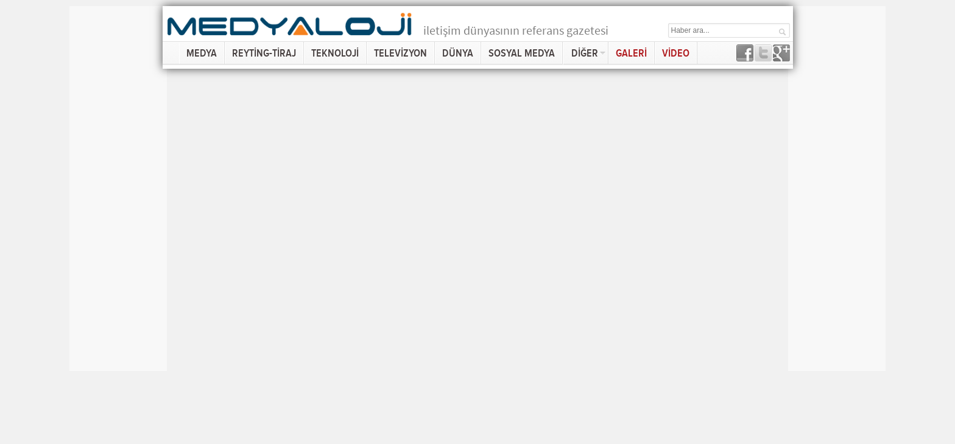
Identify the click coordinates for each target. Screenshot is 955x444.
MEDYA (201, 53)
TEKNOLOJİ (335, 53)
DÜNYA (457, 53)
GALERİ (631, 53)
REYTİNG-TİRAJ (264, 53)
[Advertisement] (118, 188)
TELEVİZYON (400, 53)
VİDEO (675, 53)
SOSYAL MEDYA (521, 53)
